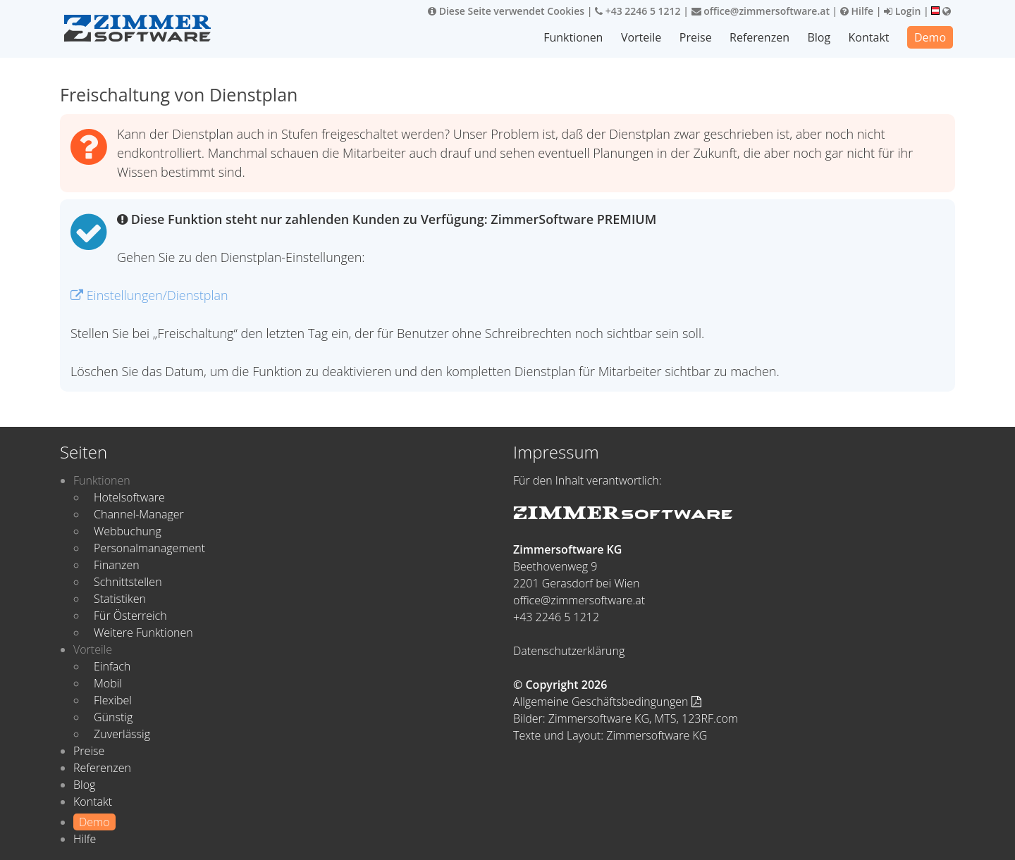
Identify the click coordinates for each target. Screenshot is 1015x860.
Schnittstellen (128, 582)
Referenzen (759, 37)
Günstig (113, 717)
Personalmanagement (149, 548)
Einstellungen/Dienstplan (149, 295)
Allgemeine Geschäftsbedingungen (607, 701)
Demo (930, 37)
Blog (818, 37)
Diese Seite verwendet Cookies (506, 11)
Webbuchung (127, 531)
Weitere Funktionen (143, 632)
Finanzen (117, 565)
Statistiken (120, 598)
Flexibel (113, 700)
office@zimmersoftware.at (760, 11)
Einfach (112, 666)
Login (902, 11)
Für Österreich (130, 615)
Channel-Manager (139, 514)
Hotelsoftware (129, 497)
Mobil (108, 683)
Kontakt (869, 37)
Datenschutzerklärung (569, 651)
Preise (695, 37)
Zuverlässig (122, 734)
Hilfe (856, 11)
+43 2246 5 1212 (638, 11)
